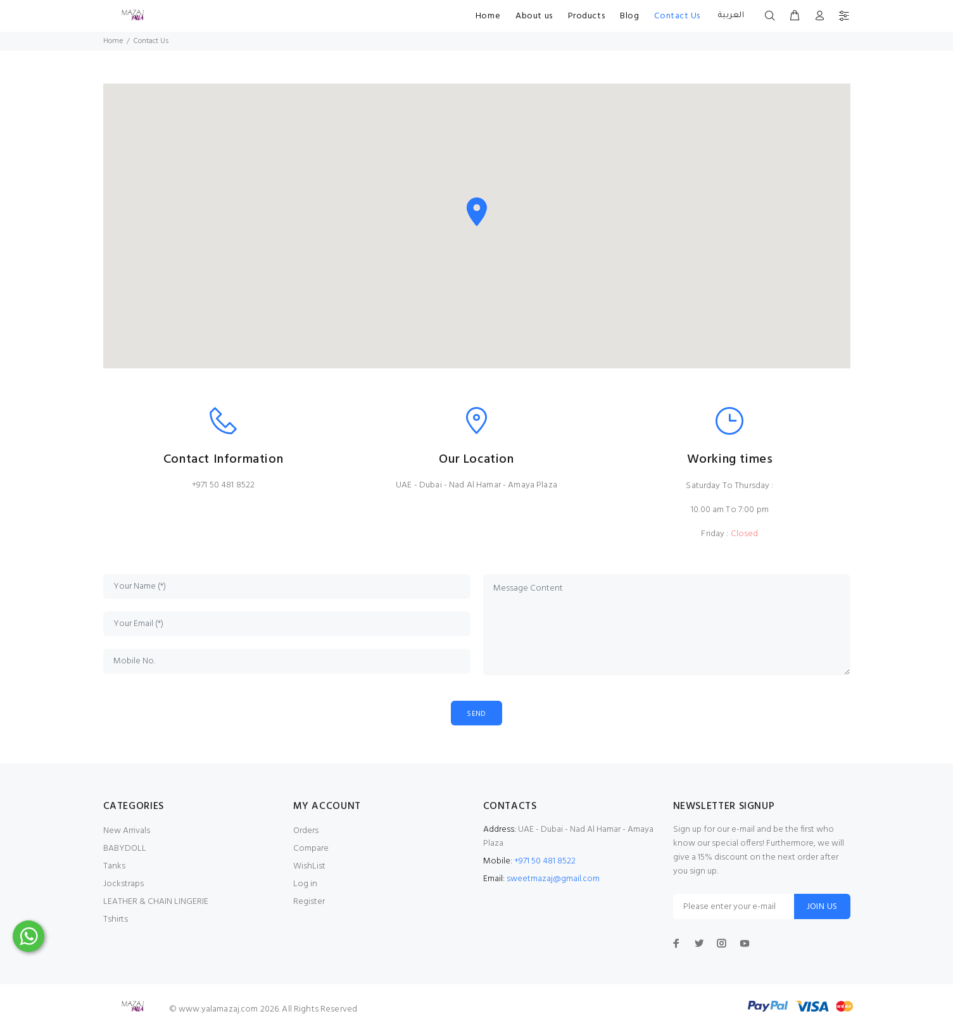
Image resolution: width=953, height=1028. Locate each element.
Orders (306, 831)
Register (309, 902)
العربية (730, 15)
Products (586, 16)
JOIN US (822, 907)
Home (488, 16)
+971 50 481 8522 (223, 485)
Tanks (114, 867)
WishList (309, 867)
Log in (305, 884)
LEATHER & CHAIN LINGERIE (155, 902)
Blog (629, 16)
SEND (477, 713)
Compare (311, 849)
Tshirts (115, 920)
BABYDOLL (124, 849)
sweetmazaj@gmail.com (553, 879)
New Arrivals (126, 831)
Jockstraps (123, 884)
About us (533, 16)
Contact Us (677, 16)
